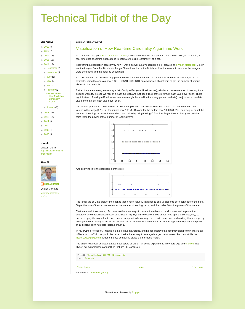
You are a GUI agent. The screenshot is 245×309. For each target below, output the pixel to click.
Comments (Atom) (99, 272)
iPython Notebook (186, 64)
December (52, 68)
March (50, 85)
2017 (47, 51)
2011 (47, 121)
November (52, 72)
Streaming (89, 258)
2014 (47, 64)
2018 (47, 47)
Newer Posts (83, 267)
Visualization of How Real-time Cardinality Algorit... (55, 97)
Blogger (136, 292)
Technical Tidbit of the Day (106, 18)
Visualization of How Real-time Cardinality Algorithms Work (129, 48)
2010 (47, 125)
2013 (47, 112)
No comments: (119, 255)
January (51, 107)
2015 (47, 60)
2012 (47, 117)
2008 (47, 134)
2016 (47, 55)
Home (141, 267)
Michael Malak (52, 184)
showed (189, 243)
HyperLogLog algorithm (89, 237)
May (49, 81)
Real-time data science (114, 55)
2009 (47, 130)
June (49, 77)
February (51, 90)
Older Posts (198, 267)
